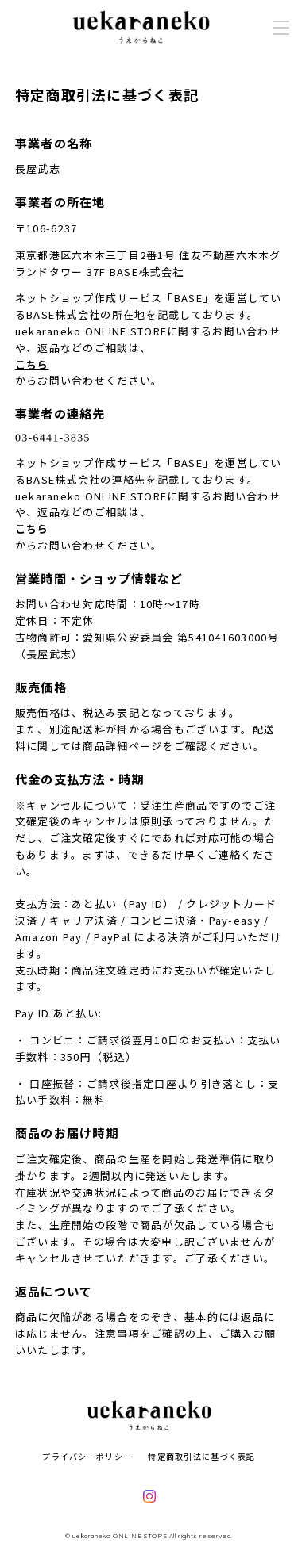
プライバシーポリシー (87, 1456)
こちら (32, 364)
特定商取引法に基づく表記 (201, 1456)
